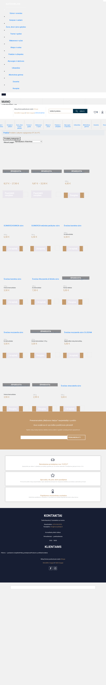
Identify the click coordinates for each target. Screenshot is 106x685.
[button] (12, 248)
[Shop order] (28, 141)
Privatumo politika (36, 553)
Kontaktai (45, 553)
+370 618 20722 (39, 113)
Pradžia (6, 133)
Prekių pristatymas (25, 553)
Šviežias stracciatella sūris (71, 386)
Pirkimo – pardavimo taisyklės (10, 553)
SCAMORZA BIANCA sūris (13, 226)
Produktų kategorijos (12, 139)
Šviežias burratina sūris (72, 226)
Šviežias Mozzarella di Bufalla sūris (45, 279)
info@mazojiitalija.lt (56, 527)
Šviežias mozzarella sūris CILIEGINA (78, 332)
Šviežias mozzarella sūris (13, 332)
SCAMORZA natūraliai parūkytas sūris (45, 226)
